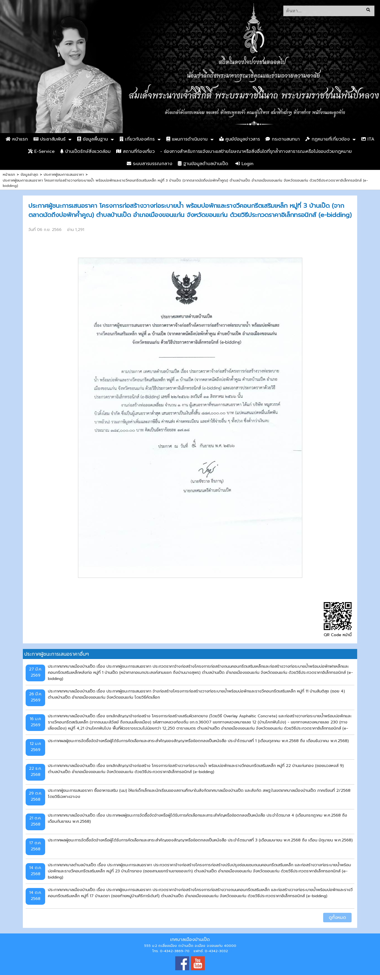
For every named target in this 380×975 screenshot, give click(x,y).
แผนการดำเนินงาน (187, 139)
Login (244, 163)
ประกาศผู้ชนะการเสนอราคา (64, 174)
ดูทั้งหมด (337, 917)
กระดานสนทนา (282, 139)
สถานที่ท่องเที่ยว (135, 151)
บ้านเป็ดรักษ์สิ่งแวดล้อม (85, 151)
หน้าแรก (17, 139)
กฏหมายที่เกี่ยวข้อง (327, 139)
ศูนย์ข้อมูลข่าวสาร (239, 139)
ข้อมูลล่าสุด (29, 174)
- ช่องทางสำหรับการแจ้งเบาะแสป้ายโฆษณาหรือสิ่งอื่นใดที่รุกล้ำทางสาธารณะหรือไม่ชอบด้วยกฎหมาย (256, 151)
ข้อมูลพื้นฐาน (92, 139)
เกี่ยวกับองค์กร (137, 139)
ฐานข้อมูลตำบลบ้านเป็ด (203, 163)
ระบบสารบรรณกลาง (149, 163)
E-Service (41, 151)
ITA (367, 139)
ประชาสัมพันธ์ (49, 139)
